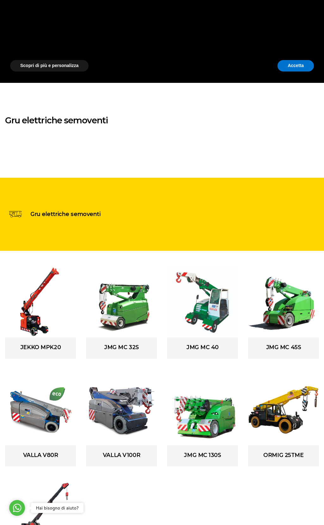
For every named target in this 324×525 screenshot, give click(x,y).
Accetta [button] (296, 507)
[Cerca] (311, 31)
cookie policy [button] (185, 474)
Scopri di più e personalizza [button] (49, 507)
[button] (311, 457)
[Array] (40, 302)
